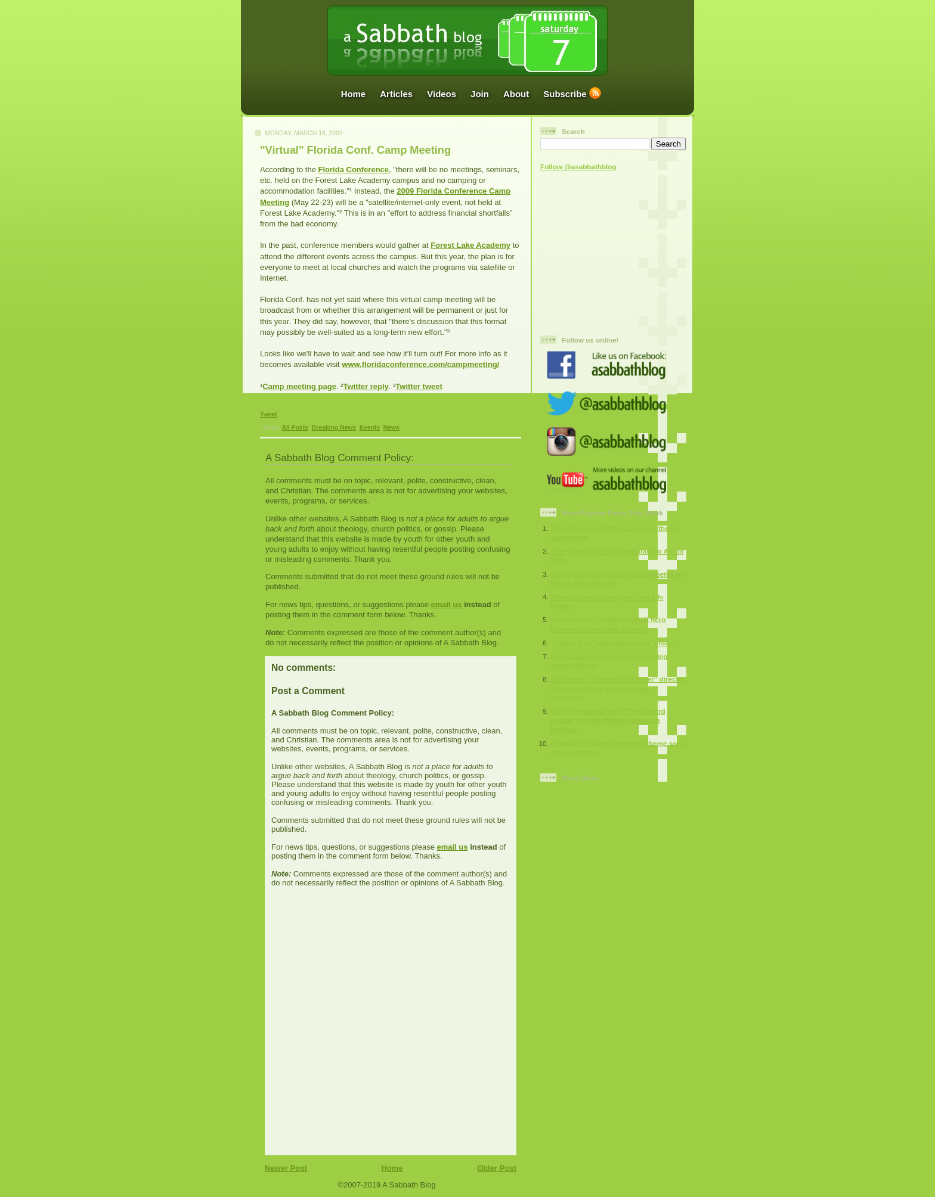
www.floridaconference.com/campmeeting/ (420, 364)
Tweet (268, 414)
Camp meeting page (299, 386)
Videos (441, 94)
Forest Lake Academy (470, 245)
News (391, 427)
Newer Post (286, 1168)
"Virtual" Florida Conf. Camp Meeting (355, 150)
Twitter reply (365, 386)
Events (370, 427)
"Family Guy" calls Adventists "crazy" (613, 642)
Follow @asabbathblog (578, 166)
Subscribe (564, 94)
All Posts (294, 427)
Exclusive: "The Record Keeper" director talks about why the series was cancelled (617, 688)
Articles (396, 94)
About (516, 94)
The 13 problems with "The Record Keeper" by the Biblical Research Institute (607, 720)
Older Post (496, 1168)
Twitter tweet (418, 386)
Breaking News (334, 427)
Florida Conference (353, 169)
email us (446, 604)
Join (479, 94)
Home (353, 94)
